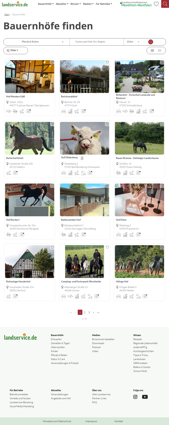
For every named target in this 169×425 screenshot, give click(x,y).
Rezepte (137, 339)
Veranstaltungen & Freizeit (65, 363)
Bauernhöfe (45, 3)
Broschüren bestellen (103, 339)
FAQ (94, 402)
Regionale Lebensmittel (145, 343)
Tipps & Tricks (140, 355)
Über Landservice (101, 394)
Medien (87, 3)
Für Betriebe (103, 3)
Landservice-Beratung (21, 402)
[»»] (98, 312)
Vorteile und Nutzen (20, 398)
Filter (11, 50)
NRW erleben (140, 363)
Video (95, 351)
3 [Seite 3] (89, 312)
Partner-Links (99, 398)
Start (6, 14)
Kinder (54, 351)
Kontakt (118, 421)
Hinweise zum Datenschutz (57, 421)
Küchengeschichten (143, 351)
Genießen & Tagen (60, 343)
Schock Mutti (140, 370)
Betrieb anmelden (19, 394)
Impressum (91, 421)
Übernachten (58, 347)
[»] (93, 312)
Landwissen (139, 359)
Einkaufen (56, 339)
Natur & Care (58, 359)
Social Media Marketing (22, 406)
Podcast (96, 347)
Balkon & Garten (141, 366)
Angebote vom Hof (61, 398)
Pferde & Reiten (59, 355)
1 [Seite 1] (80, 312)
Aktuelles (61, 3)
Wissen (74, 3)
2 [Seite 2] (85, 312)
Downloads (98, 343)
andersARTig (140, 347)
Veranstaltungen (59, 394)
